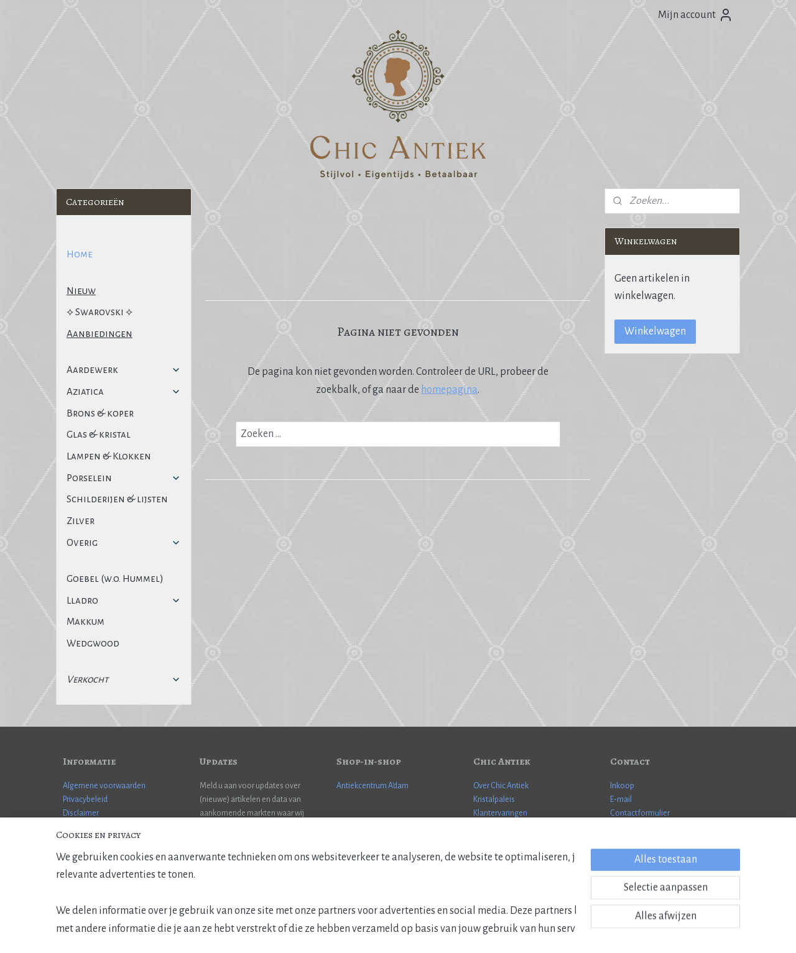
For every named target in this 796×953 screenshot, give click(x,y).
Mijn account (695, 14)
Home (80, 254)
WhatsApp (628, 827)
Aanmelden (235, 860)
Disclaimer (81, 813)
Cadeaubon (493, 827)
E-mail (621, 799)
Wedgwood (93, 643)
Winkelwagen (655, 331)
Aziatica (124, 391)
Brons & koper (100, 413)
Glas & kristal (99, 434)
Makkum (85, 621)
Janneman (672, 855)
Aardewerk (124, 369)
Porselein (124, 477)
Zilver (81, 520)
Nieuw (81, 290)
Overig (124, 542)
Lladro (124, 600)
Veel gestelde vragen (98, 827)
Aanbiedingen (99, 333)
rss (377, 930)
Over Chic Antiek (501, 785)
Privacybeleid (85, 799)
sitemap (357, 930)
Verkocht (124, 679)
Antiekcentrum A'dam (372, 785)
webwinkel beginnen (414, 930)
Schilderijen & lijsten (117, 499)
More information (641, 841)
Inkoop (622, 785)
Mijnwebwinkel (498, 930)
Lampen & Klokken (109, 456)
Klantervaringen (500, 813)
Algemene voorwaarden (104, 785)
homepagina (449, 389)
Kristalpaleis (494, 799)
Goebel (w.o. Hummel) (115, 578)
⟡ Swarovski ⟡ (99, 311)
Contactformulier (640, 813)
